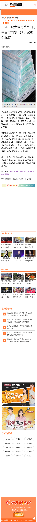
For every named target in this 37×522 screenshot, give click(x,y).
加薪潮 (18, 456)
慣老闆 (18, 451)
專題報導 (10, 18)
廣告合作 (15, 510)
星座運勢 (7, 443)
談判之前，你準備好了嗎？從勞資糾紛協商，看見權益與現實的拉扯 (19, 321)
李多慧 (18, 447)
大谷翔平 (29, 439)
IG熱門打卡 (7, 447)
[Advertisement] (18, 211)
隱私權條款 (24, 510)
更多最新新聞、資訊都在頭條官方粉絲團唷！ (17, 179)
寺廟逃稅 (7, 451)
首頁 (3, 18)
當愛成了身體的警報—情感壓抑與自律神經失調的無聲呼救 (19, 334)
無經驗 (8, 456)
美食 (18, 443)
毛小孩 (18, 439)
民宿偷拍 (29, 451)
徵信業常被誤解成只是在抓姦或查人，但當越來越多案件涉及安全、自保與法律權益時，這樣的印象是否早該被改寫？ (19, 340)
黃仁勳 (8, 439)
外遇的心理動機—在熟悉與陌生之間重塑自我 (19, 327)
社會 (16, 18)
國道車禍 (29, 447)
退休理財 (29, 443)
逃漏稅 (29, 456)
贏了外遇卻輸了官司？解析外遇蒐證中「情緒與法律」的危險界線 (19, 314)
